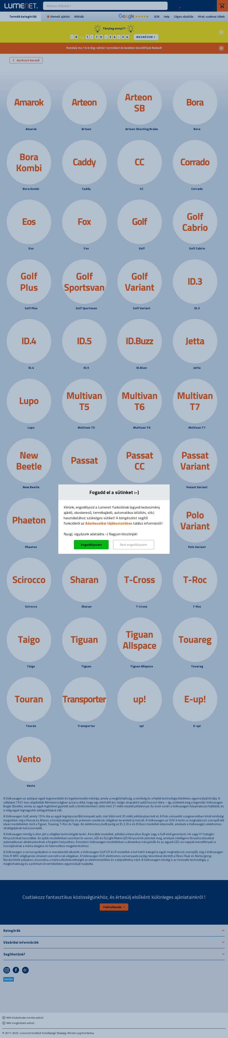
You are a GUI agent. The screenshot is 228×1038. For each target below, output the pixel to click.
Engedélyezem (91, 544)
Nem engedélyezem (133, 544)
